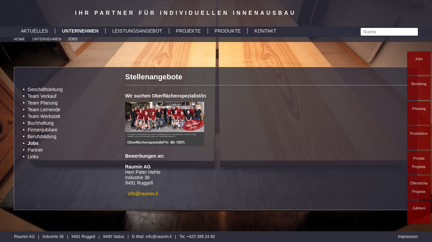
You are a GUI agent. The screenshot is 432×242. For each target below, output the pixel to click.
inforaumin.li (159, 236)
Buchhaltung (41, 123)
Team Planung (43, 103)
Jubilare (419, 208)
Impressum (408, 236)
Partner (35, 150)
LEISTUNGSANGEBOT (137, 31)
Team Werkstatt (44, 116)
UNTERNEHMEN (80, 31)
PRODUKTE (228, 31)
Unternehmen (46, 39)
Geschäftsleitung (45, 89)
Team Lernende (44, 109)
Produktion (419, 133)
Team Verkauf (42, 96)
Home (19, 39)
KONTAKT (265, 31)
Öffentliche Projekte (419, 187)
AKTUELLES (34, 31)
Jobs (419, 59)
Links (33, 156)
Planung (419, 109)
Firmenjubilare (43, 129)
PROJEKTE (188, 31)
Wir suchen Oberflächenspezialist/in (165, 95)
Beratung (419, 84)
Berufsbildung (42, 136)
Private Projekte (419, 162)
